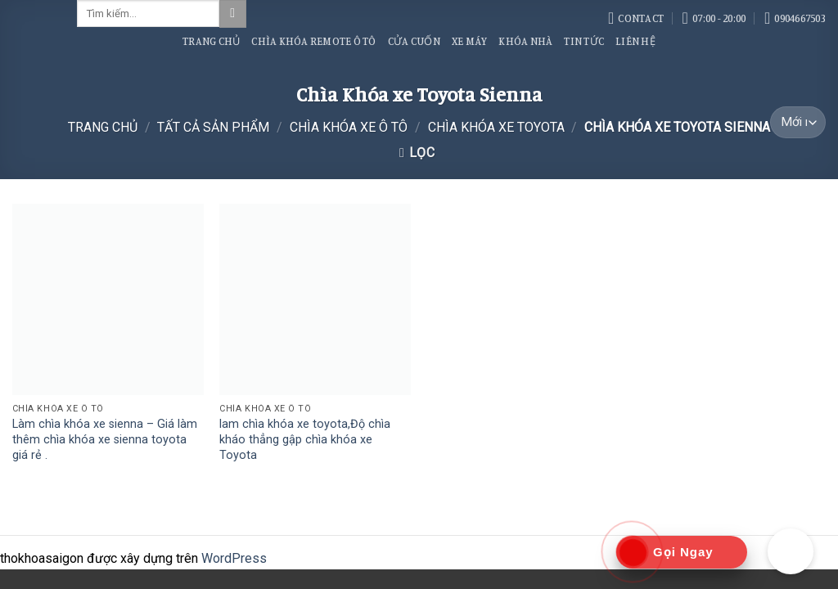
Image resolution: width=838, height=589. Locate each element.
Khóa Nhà (525, 40)
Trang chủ (102, 127)
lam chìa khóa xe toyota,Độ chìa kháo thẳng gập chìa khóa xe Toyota (304, 439)
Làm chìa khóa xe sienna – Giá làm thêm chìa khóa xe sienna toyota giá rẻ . (104, 439)
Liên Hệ (635, 40)
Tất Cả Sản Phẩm (213, 127)
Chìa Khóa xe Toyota (496, 127)
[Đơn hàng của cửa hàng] (798, 122)
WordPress (234, 558)
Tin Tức (584, 40)
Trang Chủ (211, 40)
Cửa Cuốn (414, 40)
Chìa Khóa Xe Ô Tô (349, 127)
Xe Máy (470, 40)
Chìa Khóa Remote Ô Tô (313, 40)
